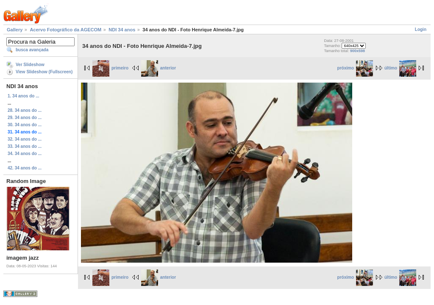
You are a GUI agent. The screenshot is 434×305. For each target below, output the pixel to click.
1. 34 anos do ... (23, 96)
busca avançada (32, 49)
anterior (158, 68)
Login (420, 29)
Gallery (14, 29)
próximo (355, 68)
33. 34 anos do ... (25, 146)
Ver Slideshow (30, 64)
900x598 (357, 51)
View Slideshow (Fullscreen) (44, 71)
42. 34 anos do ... (25, 168)
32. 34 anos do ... (25, 139)
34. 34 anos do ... (25, 153)
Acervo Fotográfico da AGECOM (65, 29)
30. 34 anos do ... (25, 124)
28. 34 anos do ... (25, 110)
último (400, 68)
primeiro (110, 68)
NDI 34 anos (121, 29)
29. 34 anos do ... (25, 117)
